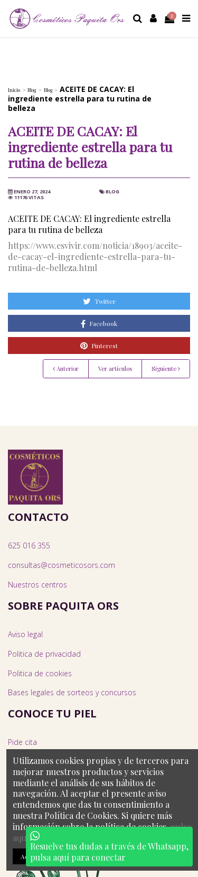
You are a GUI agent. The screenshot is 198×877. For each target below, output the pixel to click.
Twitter (99, 301)
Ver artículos (115, 368)
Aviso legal (25, 634)
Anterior (66, 368)
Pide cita (22, 742)
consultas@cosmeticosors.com (61, 565)
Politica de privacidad (44, 654)
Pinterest (99, 345)
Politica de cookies (40, 673)
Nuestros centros (37, 585)
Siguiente (166, 368)
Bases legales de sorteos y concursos (72, 692)
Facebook (99, 323)
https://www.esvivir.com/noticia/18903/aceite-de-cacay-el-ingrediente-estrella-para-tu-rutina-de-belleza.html (95, 256)
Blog (112, 191)
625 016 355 (29, 545)
